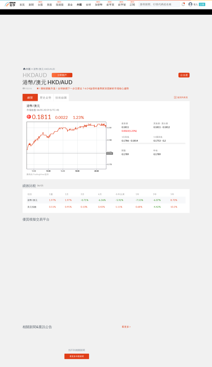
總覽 (30, 92)
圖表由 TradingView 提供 (38, 169)
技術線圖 (61, 92)
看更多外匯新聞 (77, 338)
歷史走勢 (45, 92)
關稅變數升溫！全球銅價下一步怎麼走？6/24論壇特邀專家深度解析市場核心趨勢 (85, 83)
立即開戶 (62, 69)
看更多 (125, 309)
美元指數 (32, 201)
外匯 (27, 63)
